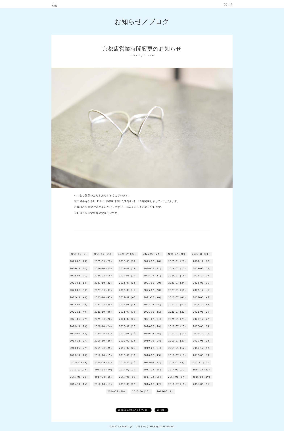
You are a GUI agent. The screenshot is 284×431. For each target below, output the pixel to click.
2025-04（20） (103, 261)
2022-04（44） (103, 304)
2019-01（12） (177, 347)
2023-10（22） (103, 282)
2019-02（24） (153, 347)
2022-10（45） (103, 297)
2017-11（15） (79, 369)
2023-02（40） (153, 290)
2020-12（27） (202, 319)
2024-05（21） (79, 275)
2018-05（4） (80, 362)
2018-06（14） (202, 355)
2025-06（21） (201, 253)
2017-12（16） (200, 362)
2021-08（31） (153, 311)
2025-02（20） (153, 261)
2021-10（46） (103, 311)
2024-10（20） (103, 268)
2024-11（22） (79, 268)
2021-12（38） (202, 304)
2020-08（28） (153, 326)
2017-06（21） (202, 369)
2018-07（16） (177, 355)
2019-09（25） (128, 340)
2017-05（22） (79, 376)
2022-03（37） (128, 304)
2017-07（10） (177, 369)
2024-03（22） (128, 275)
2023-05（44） (79, 290)
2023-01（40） (177, 290)
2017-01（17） (177, 376)
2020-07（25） (177, 326)
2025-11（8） (79, 253)
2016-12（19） (202, 376)
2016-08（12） (153, 384)
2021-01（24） (177, 319)
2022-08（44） (153, 297)
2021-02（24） (153, 319)
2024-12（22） (202, 261)
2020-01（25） (177, 333)
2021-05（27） (79, 319)
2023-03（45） (128, 290)
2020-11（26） (79, 326)
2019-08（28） (153, 340)
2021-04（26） (103, 319)
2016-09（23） (128, 384)
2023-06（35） (202, 282)
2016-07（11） (177, 384)
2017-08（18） (153, 369)
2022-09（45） (128, 297)
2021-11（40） (79, 311)
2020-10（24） (103, 326)
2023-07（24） (177, 282)
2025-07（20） (177, 253)
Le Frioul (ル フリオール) (133, 426)
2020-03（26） (128, 333)
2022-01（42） (177, 304)
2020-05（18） (79, 333)
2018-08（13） (153, 355)
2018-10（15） (103, 355)
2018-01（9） (176, 362)
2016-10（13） (103, 384)
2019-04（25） (103, 347)
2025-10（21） (103, 253)
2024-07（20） (177, 268)
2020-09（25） (128, 326)
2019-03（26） (128, 347)
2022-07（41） (177, 297)
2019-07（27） (177, 340)
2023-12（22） (202, 275)
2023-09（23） (128, 282)
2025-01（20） (177, 261)
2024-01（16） (177, 275)
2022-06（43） (202, 297)
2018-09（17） (128, 355)
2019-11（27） (79, 340)
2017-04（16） (104, 376)
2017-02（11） (153, 376)
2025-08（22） (152, 253)
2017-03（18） (128, 376)
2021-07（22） (177, 311)
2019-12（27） (202, 333)
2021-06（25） (202, 311)
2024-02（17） (153, 275)
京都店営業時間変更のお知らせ (142, 48)
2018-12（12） (202, 347)
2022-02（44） (153, 304)
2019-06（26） (202, 340)
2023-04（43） (103, 290)
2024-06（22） (202, 268)
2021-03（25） (128, 319)
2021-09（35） (128, 311)
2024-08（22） (153, 268)
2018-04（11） (103, 362)
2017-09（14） (128, 369)
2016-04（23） (141, 391)
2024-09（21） (128, 268)
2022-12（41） (202, 290)
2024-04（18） (103, 275)
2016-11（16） (79, 384)
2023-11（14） (79, 282)
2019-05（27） (79, 347)
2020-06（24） (202, 326)
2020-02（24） (153, 333)
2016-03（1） (165, 391)
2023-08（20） (153, 282)
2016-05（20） (116, 391)
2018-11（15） (79, 355)
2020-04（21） (103, 333)
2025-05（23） (79, 261)
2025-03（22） (128, 261)
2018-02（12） (153, 362)
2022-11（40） (79, 297)
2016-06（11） (202, 384)
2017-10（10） (104, 369)
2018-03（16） (128, 362)
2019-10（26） (103, 340)
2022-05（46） (79, 304)
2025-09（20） (127, 253)
